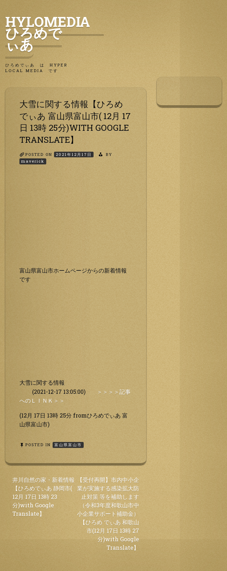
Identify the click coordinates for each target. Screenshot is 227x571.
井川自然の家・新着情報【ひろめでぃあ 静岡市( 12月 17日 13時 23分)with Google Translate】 (43, 496)
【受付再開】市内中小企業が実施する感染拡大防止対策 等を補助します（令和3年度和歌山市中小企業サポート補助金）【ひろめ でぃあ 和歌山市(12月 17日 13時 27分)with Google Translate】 (108, 513)
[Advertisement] (75, 221)
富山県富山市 (68, 444)
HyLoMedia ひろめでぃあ (54, 32)
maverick (32, 161)
